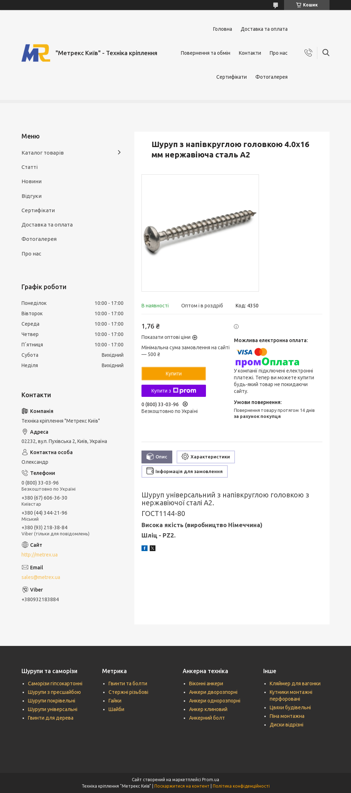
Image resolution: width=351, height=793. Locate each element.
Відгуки (31, 196)
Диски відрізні (286, 725)
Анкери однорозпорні (214, 701)
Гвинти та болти (128, 683)
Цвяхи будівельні (290, 707)
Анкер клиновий (208, 709)
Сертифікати (231, 77)
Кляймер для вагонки (295, 683)
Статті (29, 167)
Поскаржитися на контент (182, 786)
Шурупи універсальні (52, 709)
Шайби (116, 709)
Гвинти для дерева (50, 718)
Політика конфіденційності (241, 786)
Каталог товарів (42, 153)
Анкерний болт (207, 718)
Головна (222, 29)
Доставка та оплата (264, 29)
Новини (31, 181)
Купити (174, 373)
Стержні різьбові (128, 692)
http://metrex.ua (39, 555)
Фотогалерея (271, 77)
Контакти (250, 53)
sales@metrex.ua (40, 577)
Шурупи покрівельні (51, 701)
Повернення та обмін (205, 53)
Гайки (115, 701)
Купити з (173, 391)
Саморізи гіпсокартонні (55, 683)
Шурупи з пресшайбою (54, 692)
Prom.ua (210, 779)
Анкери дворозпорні (213, 692)
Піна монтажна (287, 716)
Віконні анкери (206, 683)
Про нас (279, 53)
